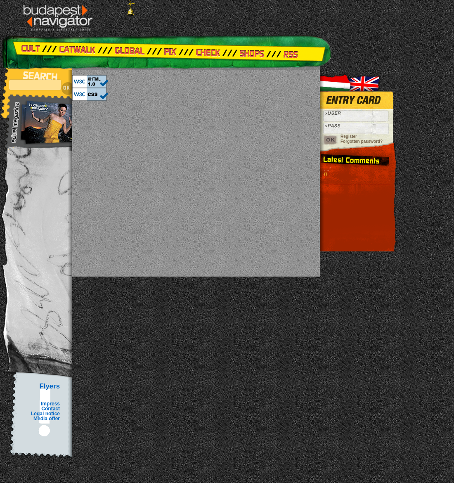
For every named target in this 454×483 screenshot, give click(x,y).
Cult (35, 51)
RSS (301, 51)
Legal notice (45, 414)
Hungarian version (336, 80)
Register (348, 136)
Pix (169, 51)
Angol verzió (369, 80)
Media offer (46, 418)
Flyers (50, 386)
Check (210, 51)
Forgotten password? (361, 141)
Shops (252, 51)
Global (125, 51)
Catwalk (78, 51)
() (325, 173)
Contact (50, 409)
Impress (50, 404)
